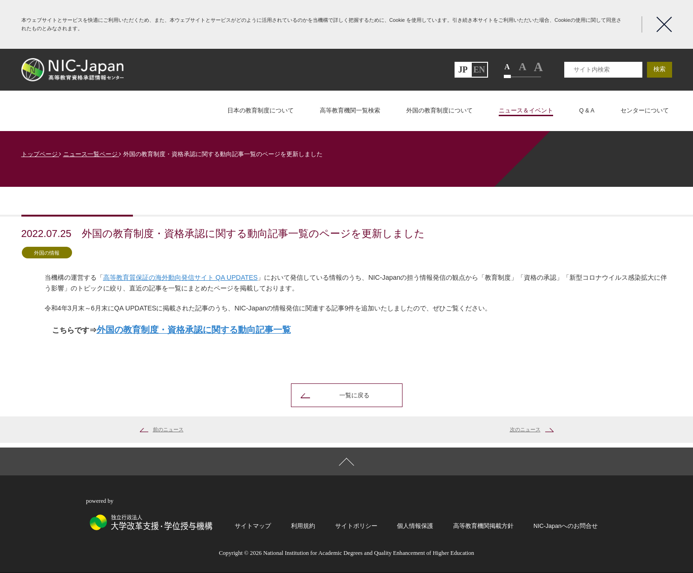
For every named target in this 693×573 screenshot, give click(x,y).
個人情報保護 (415, 526)
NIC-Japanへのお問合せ (566, 526)
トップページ (41, 154)
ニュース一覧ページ (92, 154)
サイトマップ (253, 526)
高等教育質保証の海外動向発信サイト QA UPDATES (180, 277)
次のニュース (525, 430)
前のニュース (168, 430)
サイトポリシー (356, 526)
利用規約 (303, 526)
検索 (659, 69)
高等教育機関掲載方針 (483, 526)
